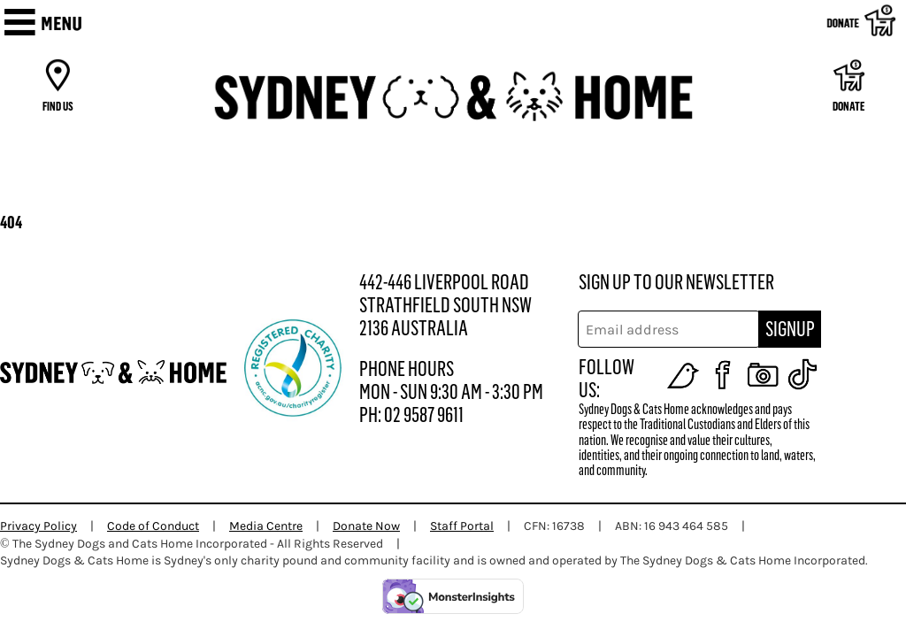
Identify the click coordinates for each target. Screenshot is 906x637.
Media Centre (266, 525)
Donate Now (366, 525)
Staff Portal (462, 525)
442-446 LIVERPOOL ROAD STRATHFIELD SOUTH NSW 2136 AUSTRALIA (445, 305)
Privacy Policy (38, 525)
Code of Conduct (153, 525)
